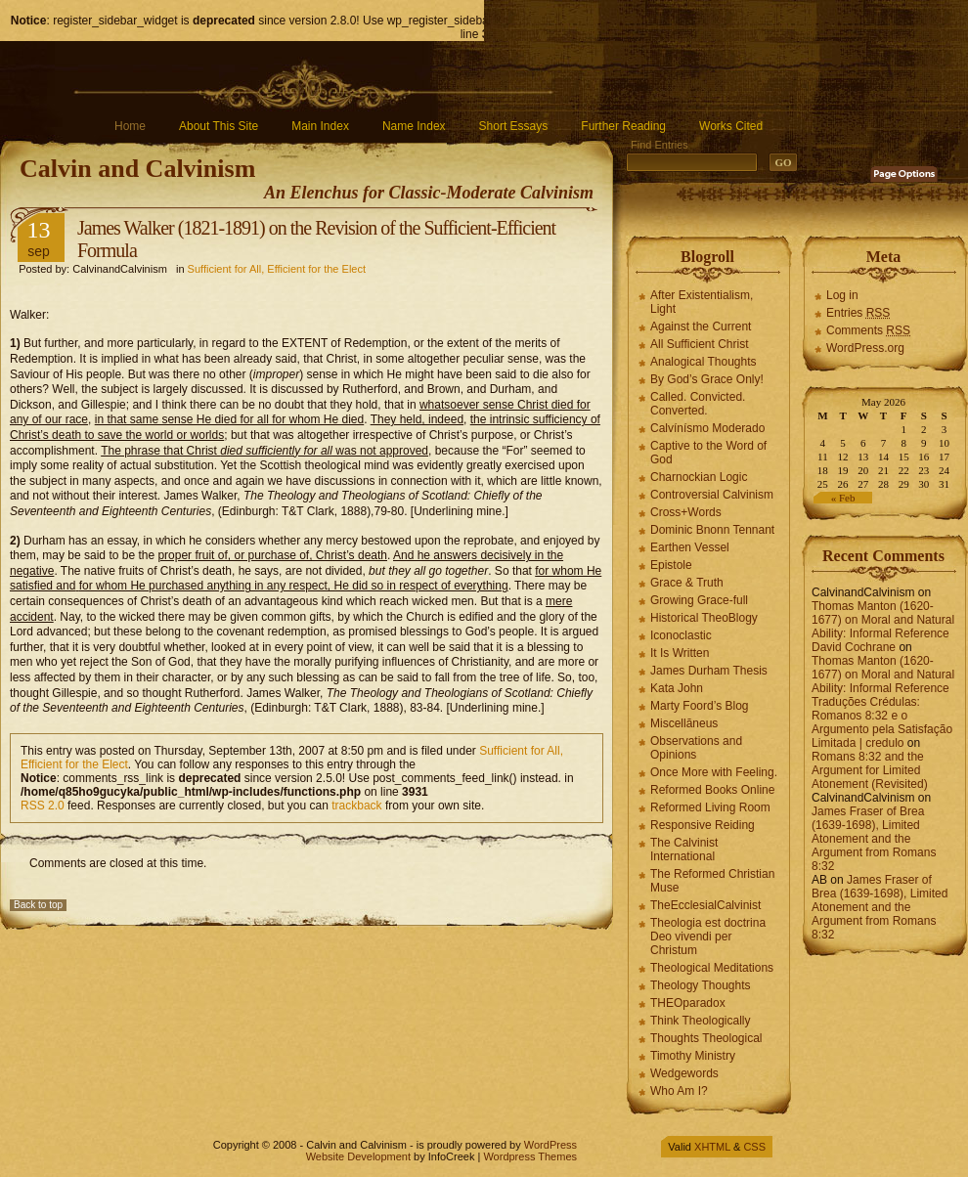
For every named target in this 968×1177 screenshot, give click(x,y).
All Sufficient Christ (699, 344)
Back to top (38, 904)
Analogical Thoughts (703, 362)
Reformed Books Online (712, 790)
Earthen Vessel (689, 547)
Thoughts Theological (706, 1038)
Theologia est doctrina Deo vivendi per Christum (708, 936)
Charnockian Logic (698, 477)
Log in (842, 295)
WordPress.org (865, 348)
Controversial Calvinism (711, 494)
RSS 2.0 (43, 805)
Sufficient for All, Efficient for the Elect (277, 269)
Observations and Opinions (696, 748)
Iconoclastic (681, 635)
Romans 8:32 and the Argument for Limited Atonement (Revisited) (870, 770)
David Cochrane (854, 647)
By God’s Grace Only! (707, 379)
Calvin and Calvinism (137, 168)
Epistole (671, 565)
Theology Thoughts (700, 985)
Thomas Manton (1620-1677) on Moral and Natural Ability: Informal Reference (883, 619)
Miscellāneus (684, 723)
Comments (868, 330)
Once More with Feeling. (713, 772)
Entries (858, 313)
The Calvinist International (684, 849)
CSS (754, 1147)
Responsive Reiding (702, 825)
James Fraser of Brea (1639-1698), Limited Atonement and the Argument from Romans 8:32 (874, 839)
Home (130, 126)
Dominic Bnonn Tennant (712, 530)
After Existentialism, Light (701, 302)
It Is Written (679, 653)
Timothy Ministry (692, 1056)
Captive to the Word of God (708, 452)
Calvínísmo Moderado (707, 428)
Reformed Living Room (710, 807)
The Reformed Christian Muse (712, 880)
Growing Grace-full (699, 600)
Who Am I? (679, 1091)
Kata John (676, 688)
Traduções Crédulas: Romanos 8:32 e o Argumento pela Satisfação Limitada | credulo (882, 722)
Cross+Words (686, 512)
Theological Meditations (711, 968)
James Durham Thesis (709, 670)
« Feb (843, 497)
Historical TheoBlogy (704, 618)
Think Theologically (700, 1020)
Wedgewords (684, 1073)
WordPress (550, 1145)
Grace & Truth (687, 582)
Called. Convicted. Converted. (697, 403)
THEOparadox (688, 1003)
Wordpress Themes (530, 1156)
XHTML (712, 1147)
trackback (356, 805)
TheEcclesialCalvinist (705, 905)
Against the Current (700, 326)
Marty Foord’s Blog (699, 706)
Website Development (358, 1156)
